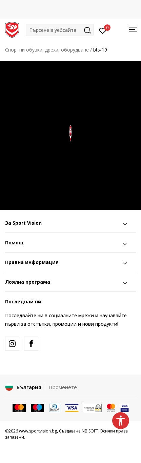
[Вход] (103, 30)
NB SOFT (90, 431)
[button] (60, 30)
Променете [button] (62, 387)
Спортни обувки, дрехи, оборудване (47, 49)
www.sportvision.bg (38, 431)
